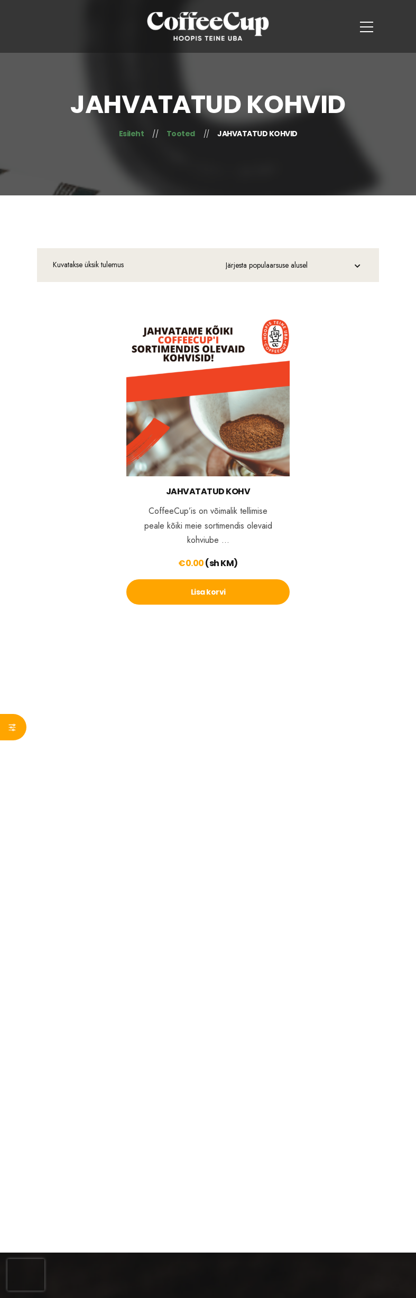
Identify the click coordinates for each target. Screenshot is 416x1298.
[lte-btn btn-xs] (207, 592)
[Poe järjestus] (292, 267)
